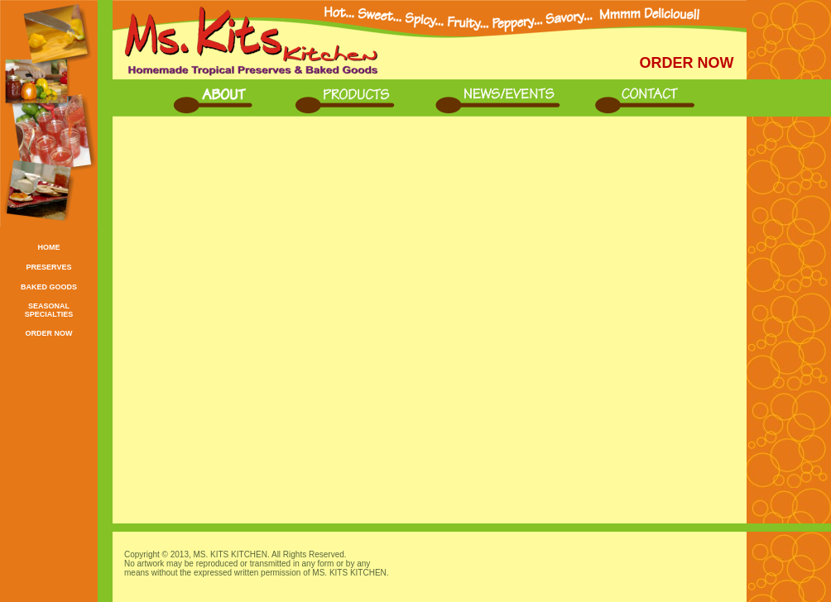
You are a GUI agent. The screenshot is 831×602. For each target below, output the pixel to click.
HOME (49, 247)
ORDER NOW (49, 333)
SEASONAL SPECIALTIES (49, 310)
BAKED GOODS (49, 287)
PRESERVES (49, 267)
